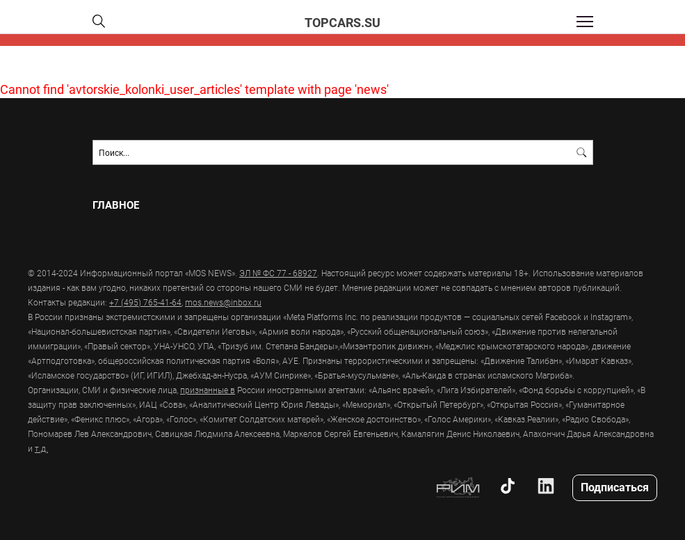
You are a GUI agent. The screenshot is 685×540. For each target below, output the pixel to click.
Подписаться (615, 486)
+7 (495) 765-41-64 (145, 302)
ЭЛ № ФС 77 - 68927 (278, 272)
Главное (115, 205)
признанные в (207, 389)
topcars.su (342, 22)
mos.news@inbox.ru (223, 302)
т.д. (41, 448)
